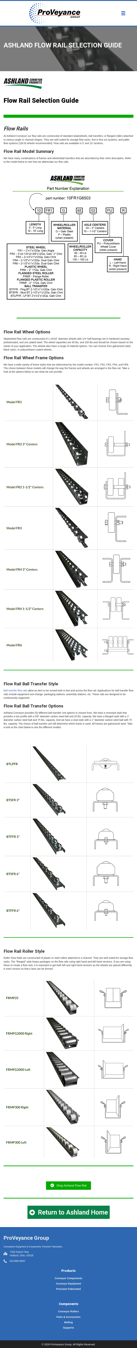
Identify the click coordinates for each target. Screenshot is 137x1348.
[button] (68, 1212)
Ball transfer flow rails (15, 690)
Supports (68, 1327)
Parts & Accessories (69, 1317)
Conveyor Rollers (68, 1311)
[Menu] (123, 13)
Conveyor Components (68, 1278)
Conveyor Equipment (68, 1283)
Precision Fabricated (68, 1289)
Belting (68, 1322)
